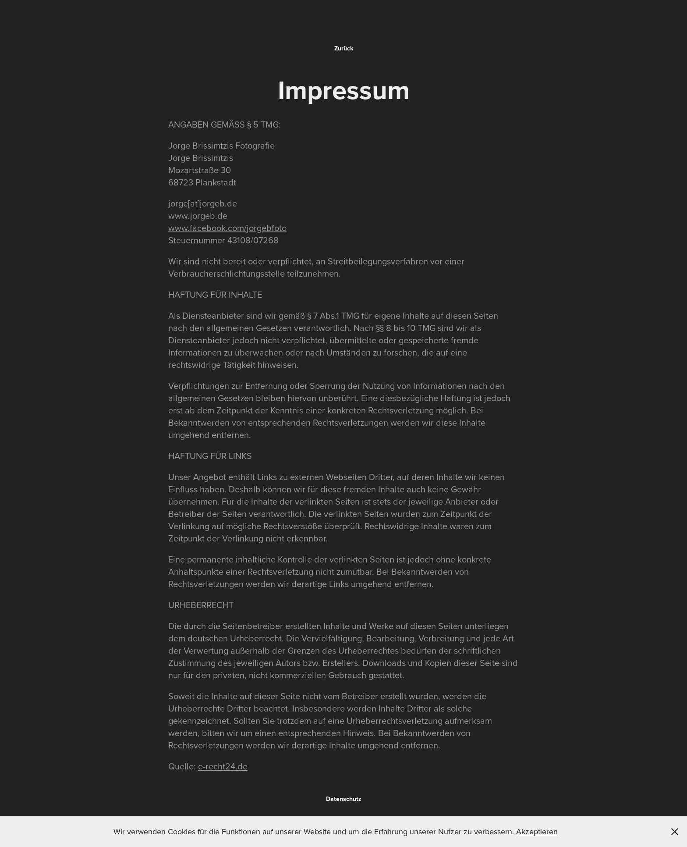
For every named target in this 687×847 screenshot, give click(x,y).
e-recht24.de (223, 766)
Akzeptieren (537, 831)
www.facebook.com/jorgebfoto (227, 227)
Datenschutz (343, 798)
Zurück (343, 48)
